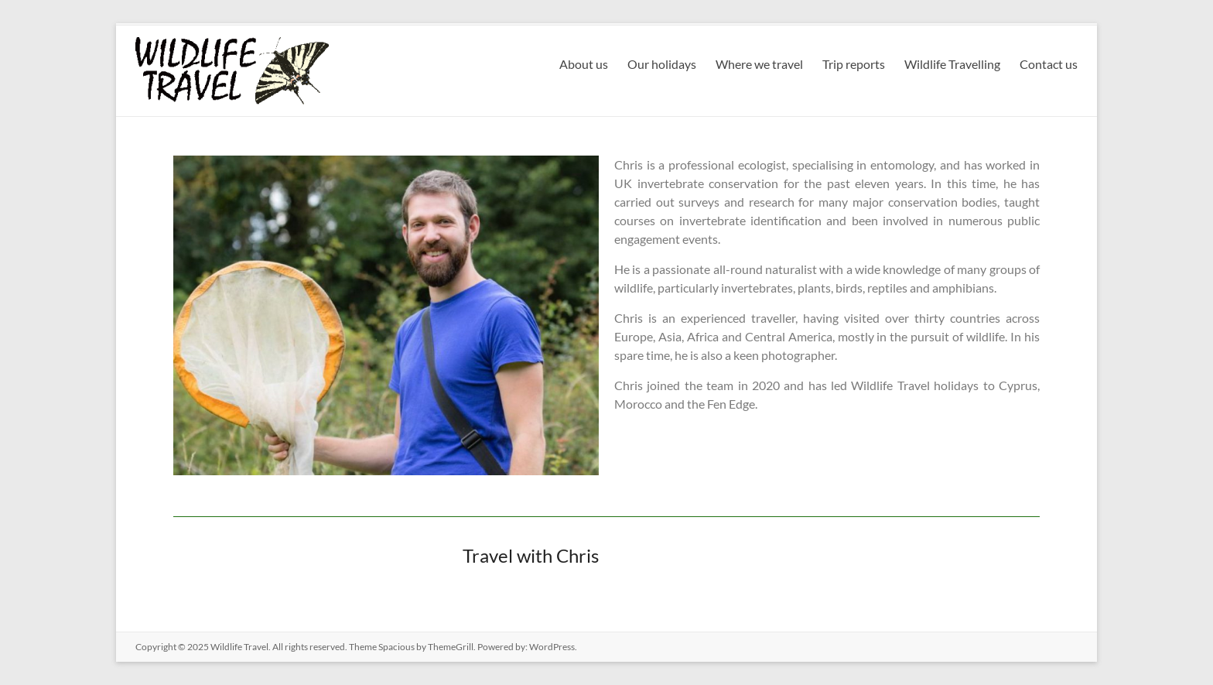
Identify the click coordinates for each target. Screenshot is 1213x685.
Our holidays (661, 64)
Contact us (1049, 64)
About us (583, 64)
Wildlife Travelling (952, 64)
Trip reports (853, 64)
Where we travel (759, 64)
